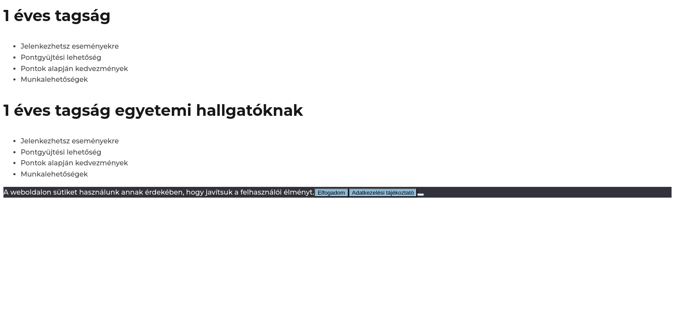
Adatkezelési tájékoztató (383, 192)
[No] (420, 194)
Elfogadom (331, 192)
